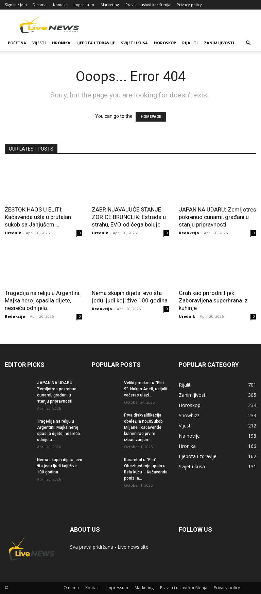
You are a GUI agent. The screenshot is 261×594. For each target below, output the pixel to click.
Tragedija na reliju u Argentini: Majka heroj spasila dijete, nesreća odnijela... (43, 300)
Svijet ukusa (134, 42)
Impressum (83, 4)
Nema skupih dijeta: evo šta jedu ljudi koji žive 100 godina (59, 465)
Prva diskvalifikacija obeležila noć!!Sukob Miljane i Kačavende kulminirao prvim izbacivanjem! (143, 427)
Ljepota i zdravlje (95, 42)
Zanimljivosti (219, 42)
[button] (248, 43)
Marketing (110, 4)
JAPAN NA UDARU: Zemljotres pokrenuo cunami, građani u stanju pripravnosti (217, 217)
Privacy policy (189, 4)
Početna (17, 42)
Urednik (13, 232)
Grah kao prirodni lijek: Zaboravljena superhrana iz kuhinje (213, 300)
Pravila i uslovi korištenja (147, 4)
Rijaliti (190, 42)
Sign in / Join (16, 4)
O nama (39, 4)
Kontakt (60, 4)
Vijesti (39, 42)
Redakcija (189, 232)
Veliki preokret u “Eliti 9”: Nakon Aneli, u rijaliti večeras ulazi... (146, 388)
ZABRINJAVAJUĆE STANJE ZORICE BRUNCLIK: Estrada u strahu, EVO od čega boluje (129, 217)
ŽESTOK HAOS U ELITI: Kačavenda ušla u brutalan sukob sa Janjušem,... (38, 217)
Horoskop (165, 42)
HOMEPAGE (151, 116)
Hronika (61, 42)
